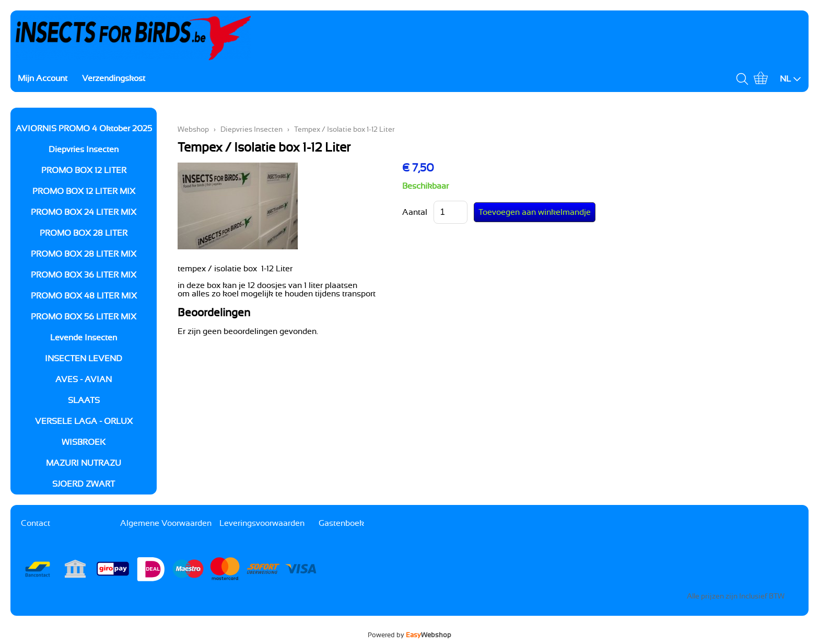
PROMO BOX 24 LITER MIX (83, 212)
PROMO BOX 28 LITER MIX (83, 254)
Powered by (409, 635)
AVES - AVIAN (83, 379)
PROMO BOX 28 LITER (83, 233)
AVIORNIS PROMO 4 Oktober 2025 (84, 128)
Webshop (193, 129)
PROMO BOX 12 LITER (83, 170)
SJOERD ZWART (83, 484)
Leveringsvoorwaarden (262, 523)
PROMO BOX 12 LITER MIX (83, 191)
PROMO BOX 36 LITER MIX (83, 275)
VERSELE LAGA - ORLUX (84, 421)
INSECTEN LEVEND (83, 358)
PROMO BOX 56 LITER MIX (83, 317)
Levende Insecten (83, 338)
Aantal (414, 212)
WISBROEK (84, 442)
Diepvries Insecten (84, 149)
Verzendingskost (113, 78)
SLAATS (84, 400)
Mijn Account (42, 78)
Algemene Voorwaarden (166, 523)
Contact (35, 523)
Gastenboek (341, 523)
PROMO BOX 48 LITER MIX (84, 296)
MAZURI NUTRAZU (83, 463)
